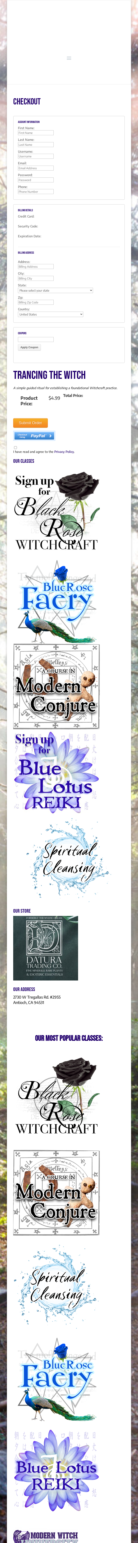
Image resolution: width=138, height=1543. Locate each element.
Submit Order (30, 423)
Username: (25, 151)
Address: (24, 262)
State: (22, 285)
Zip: (20, 297)
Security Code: (28, 226)
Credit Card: (26, 216)
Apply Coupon (29, 347)
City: (21, 273)
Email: (22, 163)
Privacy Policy (64, 452)
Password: (25, 175)
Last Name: (26, 139)
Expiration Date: (29, 236)
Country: (24, 309)
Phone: (23, 187)
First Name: (26, 128)
